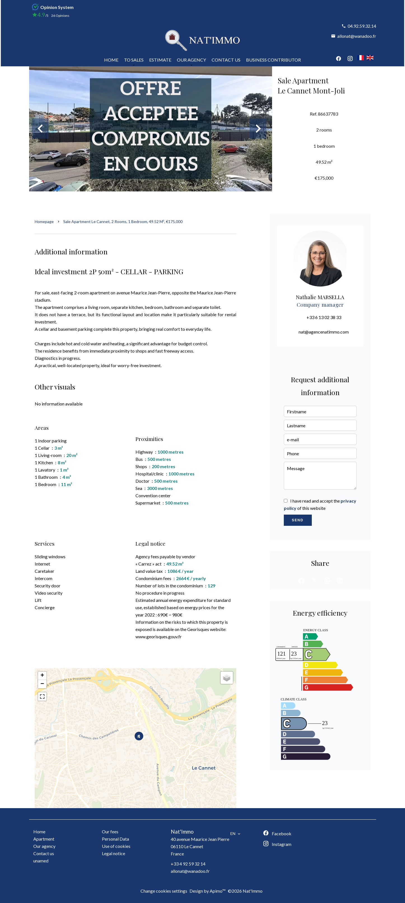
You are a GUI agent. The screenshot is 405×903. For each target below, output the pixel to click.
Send (297, 520)
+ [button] (42, 676)
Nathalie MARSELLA (320, 297)
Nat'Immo (182, 832)
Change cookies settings (164, 890)
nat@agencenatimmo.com (324, 331)
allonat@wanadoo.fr (356, 36)
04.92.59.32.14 (362, 26)
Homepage (44, 221)
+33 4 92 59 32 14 (188, 863)
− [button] (42, 684)
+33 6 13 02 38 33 (323, 317)
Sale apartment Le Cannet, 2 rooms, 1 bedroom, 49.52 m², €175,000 (122, 221)
